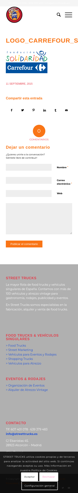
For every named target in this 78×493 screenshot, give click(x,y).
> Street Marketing (19, 350)
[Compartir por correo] (66, 110)
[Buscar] (57, 14)
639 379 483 (36, 3)
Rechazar (48, 476)
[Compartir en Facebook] (11, 110)
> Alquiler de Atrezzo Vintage (27, 390)
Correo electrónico (64, 182)
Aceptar (29, 476)
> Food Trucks (16, 345)
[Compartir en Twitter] (22, 110)
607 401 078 (19, 3)
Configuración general (40, 485)
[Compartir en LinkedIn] (44, 110)
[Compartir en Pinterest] (33, 110)
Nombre (62, 167)
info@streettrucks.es (57, 3)
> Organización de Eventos (25, 385)
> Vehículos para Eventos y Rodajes (31, 354)
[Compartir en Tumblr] (55, 110)
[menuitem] (57, 14)
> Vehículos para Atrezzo (23, 363)
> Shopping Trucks (19, 359)
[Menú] (66, 14)
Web (59, 193)
